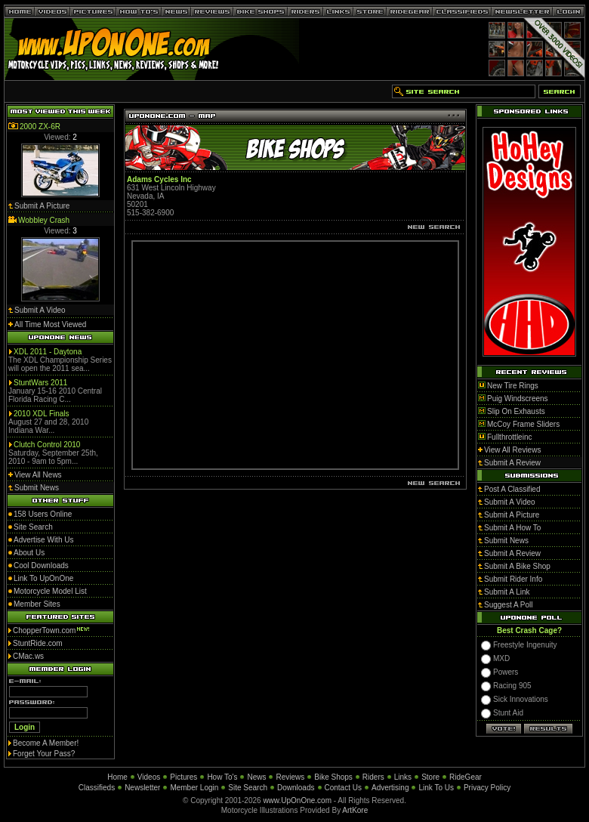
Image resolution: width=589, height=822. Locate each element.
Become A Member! (46, 743)
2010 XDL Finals (41, 413)
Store (430, 777)
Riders (373, 777)
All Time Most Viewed (50, 324)
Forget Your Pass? (44, 753)
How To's (222, 777)
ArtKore (355, 810)
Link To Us (436, 787)
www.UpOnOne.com (297, 800)
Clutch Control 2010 (47, 444)
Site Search (247, 787)
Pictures (183, 777)
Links (403, 777)
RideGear (465, 777)
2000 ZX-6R (40, 126)
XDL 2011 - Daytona (48, 352)
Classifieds (97, 787)
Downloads (295, 787)
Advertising (390, 787)
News (256, 777)
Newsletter (142, 787)
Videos (148, 777)
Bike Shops (333, 777)
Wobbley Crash (43, 220)
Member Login (194, 787)
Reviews (290, 777)
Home (117, 777)
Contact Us (343, 787)
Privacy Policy (487, 787)
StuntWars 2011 (40, 383)
